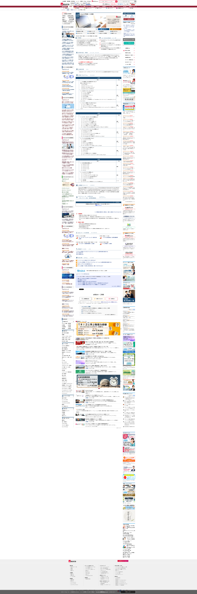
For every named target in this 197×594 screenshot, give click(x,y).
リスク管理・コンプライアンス (67, 383)
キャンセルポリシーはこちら (84, 225)
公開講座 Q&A (106, 4)
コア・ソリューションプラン (105, 566)
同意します (128, 591)
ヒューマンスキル (65, 399)
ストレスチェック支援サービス (90, 569)
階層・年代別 (64, 397)
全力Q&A (89, 1)
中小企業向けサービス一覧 (105, 577)
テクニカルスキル (65, 401)
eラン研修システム (85, 6)
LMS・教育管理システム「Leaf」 (91, 566)
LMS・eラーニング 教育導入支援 (105, 569)
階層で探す (65, 330)
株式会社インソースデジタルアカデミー (120, 580)
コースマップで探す (67, 395)
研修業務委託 (103, 583)
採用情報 (68, 1)
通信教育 (98, 6)
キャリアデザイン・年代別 (66, 388)
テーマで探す (66, 343)
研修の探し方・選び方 (129, 55)
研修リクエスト (99, 8)
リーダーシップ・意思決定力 (66, 371)
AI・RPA (63, 360)
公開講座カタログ (121, 8)
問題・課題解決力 (65, 348)
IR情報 (81, 1)
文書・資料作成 (64, 347)
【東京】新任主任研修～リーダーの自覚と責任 (129, 164)
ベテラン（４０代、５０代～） (67, 336)
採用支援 (124, 6)
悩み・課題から (64, 421)
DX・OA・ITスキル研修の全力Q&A (83, 273)
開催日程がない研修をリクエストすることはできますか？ (87, 281)
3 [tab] (99, 388)
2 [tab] (98, 388)
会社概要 (64, 1)
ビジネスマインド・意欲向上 (66, 386)
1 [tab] (96, 388)
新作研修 (73, 1)
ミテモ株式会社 (117, 577)
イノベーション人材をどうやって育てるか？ (87, 260)
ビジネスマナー (64, 368)
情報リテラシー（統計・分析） (67, 357)
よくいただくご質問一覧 (109, 314)
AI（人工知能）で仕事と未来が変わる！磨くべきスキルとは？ (90, 265)
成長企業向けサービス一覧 (105, 578)
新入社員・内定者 (65, 341)
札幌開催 (63, 325)
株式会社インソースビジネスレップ (120, 581)
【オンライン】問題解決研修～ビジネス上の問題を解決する (129, 124)
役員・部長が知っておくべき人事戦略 (128, 552)
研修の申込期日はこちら (83, 226)
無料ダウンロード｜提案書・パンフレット (120, 569)
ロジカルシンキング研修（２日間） (131, 548)
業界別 (72, 569)
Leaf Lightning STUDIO (89, 575)
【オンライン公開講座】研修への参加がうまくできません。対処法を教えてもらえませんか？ (93, 283)
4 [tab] (100, 388)
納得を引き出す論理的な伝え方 (131, 545)
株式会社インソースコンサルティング (120, 582)
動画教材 (92, 6)
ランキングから (64, 423)
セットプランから (65, 426)
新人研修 (131, 8)
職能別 (63, 404)
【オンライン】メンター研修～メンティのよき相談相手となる (129, 120)
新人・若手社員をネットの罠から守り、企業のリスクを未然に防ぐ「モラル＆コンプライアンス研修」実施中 (129, 27)
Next (120, 328)
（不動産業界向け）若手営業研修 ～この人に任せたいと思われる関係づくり (129, 330)
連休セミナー (64, 415)
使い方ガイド (88, 571)
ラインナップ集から (65, 425)
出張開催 (69, 328)
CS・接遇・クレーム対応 (66, 367)
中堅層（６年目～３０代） (66, 337)
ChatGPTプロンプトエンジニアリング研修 (129, 531)
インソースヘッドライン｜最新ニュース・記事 (121, 566)
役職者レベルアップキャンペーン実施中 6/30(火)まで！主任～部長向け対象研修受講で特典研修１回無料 (129, 35)
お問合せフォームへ (123, 560)
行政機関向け (104, 6)
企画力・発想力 (64, 380)
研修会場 (77, 8)
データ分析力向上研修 (126, 541)
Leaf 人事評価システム (89, 568)
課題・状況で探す (66, 418)
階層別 (72, 568)
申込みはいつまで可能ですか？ (89, 310)
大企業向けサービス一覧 (104, 576)
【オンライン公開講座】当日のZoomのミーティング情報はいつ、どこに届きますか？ (92, 284)
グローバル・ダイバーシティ (66, 391)
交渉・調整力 (64, 373)
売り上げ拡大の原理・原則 (127, 550)
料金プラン (87, 574)
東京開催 (69, 323)
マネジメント (64, 376)
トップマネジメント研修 (126, 549)
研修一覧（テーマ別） (74, 566)
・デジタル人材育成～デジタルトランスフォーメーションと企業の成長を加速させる (92, 251)
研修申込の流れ (128, 52)
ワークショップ (64, 393)
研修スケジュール (88, 8)
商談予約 (120, 4)
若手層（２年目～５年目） (66, 339)
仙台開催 (69, 325)
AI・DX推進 (76, 6)
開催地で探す (66, 321)
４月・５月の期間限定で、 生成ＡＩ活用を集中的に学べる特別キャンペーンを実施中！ (129, 30)
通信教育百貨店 (88, 578)
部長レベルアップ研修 (126, 554)
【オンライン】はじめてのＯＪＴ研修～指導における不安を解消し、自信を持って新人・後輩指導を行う (129, 197)
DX (62, 358)
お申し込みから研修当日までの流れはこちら (87, 223)
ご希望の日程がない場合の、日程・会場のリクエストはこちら (108, 212)
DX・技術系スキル (65, 406)
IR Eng (85, 1)
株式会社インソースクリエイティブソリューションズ (121, 583)
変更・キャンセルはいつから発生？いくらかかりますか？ (87, 278)
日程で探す (65, 408)
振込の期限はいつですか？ (82, 279)
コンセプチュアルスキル (66, 402)
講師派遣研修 (64, 6)
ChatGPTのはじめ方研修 (131, 528)
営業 (62, 353)
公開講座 (70, 6)
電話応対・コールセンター (66, 352)
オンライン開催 (64, 323)
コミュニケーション (65, 363)
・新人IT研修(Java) (79, 254)
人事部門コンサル (131, 6)
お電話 (126, 4)
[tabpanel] (98, 328)
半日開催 (63, 412)
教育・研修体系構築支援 (104, 568)
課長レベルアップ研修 (126, 557)
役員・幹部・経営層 (65, 332)
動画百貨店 (72, 579)
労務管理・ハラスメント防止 (66, 385)
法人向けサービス (128, 62)
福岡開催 (63, 328)
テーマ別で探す (73, 576)
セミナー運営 (111, 6)
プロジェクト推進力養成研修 (127, 544)
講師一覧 (72, 570)
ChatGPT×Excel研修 (126, 533)
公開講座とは (66, 8)
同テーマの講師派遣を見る (129, 19)
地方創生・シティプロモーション (106, 584)
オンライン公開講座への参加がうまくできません (92, 313)
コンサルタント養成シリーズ (131, 537)
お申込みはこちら (116, 29)
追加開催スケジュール (65, 410)
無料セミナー (117, 570)
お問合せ (113, 4)
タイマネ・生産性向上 (65, 345)
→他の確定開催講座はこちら (130, 201)
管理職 (63, 334)
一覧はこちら (131, 309)
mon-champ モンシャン (119, 574)
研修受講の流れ (128, 57)
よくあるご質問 (128, 64)
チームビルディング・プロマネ (67, 390)
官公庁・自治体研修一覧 (104, 582)
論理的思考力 (64, 378)
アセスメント (118, 6)
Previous (76, 328)
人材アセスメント (103, 570)
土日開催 (63, 413)
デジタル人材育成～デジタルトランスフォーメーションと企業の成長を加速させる (95, 262)
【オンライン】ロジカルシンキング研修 (129, 116)
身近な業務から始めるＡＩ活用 (127, 532)
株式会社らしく (117, 578)
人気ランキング (110, 8)
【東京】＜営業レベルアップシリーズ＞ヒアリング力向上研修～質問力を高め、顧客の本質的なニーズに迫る (129, 147)
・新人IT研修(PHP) (79, 253)
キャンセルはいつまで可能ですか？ (90, 311)
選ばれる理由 (127, 50)
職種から (63, 420)
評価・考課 (64, 375)
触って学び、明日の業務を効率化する (131, 526)
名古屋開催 (64, 326)
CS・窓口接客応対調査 (104, 571)
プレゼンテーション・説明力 (66, 365)
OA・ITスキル (64, 362)
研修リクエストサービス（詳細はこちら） (109, 302)
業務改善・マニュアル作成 (66, 350)
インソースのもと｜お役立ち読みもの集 (120, 568)
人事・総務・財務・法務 (66, 355)
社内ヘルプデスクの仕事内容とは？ (85, 264)
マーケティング (64, 381)
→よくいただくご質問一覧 (116, 286)
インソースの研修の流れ (119, 571)
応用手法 (124, 529)
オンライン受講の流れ (129, 59)
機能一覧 (87, 570)
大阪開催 (69, 326)
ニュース (77, 1)
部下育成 (63, 370)
